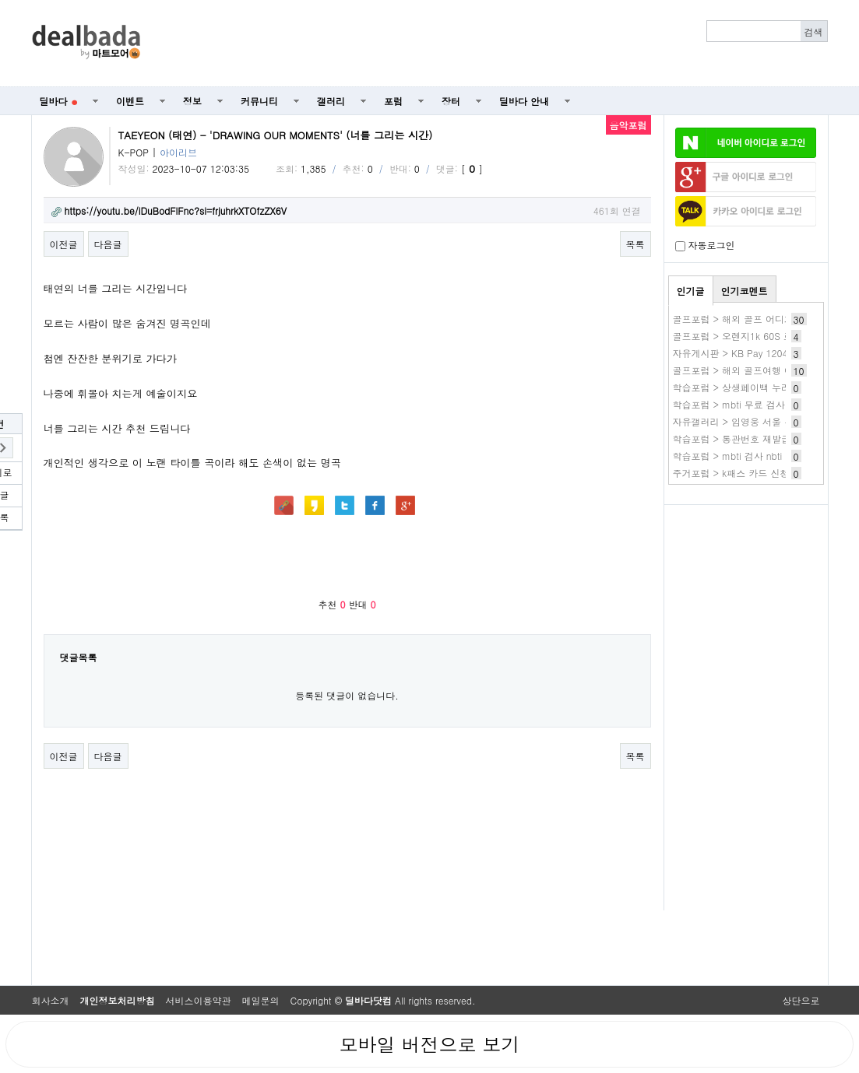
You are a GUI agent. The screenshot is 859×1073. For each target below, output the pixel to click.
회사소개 (50, 1000)
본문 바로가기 (0, 0)
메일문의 (261, 1000)
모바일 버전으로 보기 (429, 1044)
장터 (451, 100)
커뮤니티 (259, 100)
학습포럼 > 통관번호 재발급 (732, 438)
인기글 (691, 290)
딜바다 (59, 100)
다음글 (108, 244)
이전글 (64, 244)
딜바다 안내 (524, 100)
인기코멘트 (744, 290)
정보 (192, 100)
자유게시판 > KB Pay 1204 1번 (739, 352)
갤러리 (331, 100)
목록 (635, 244)
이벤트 (130, 100)
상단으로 (801, 1000)
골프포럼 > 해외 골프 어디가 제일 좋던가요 (765, 318)
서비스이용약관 (198, 1000)
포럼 (393, 100)
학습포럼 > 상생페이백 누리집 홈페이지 (757, 387)
